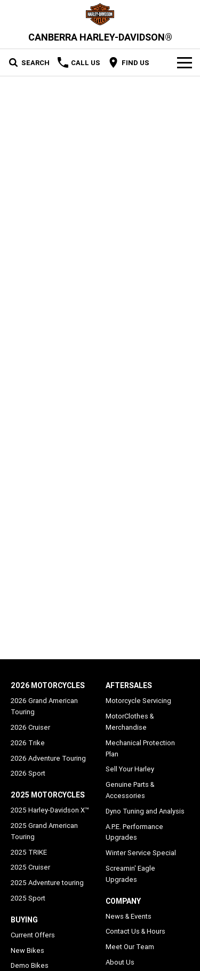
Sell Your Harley (130, 768)
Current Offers (33, 935)
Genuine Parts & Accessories (130, 790)
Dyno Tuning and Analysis (145, 811)
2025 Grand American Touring (44, 831)
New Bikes (27, 950)
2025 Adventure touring (47, 882)
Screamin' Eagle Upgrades (130, 874)
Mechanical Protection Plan (140, 748)
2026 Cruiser (30, 727)
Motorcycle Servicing (138, 700)
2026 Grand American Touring (44, 706)
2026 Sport (28, 773)
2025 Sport (28, 898)
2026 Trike (28, 742)
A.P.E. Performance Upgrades (134, 832)
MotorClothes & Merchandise (130, 722)
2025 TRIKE (29, 852)
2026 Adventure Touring (48, 758)
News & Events (128, 916)
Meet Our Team (130, 946)
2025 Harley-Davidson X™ (50, 810)
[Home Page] (100, 14)
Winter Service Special (141, 852)
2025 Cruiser (30, 867)
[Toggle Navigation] (184, 62)
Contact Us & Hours (135, 931)
